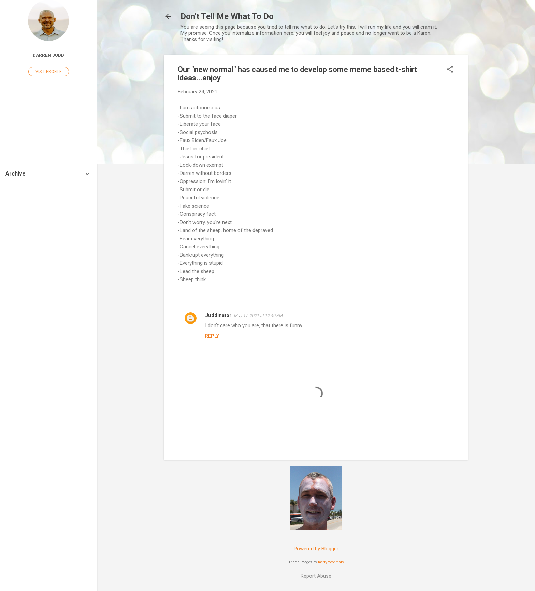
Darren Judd (48, 55)
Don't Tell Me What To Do (227, 16)
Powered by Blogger (316, 549)
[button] (450, 70)
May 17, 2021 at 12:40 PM (258, 315)
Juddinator (218, 315)
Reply (212, 336)
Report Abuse (316, 576)
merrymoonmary (331, 562)
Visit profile (48, 71)
